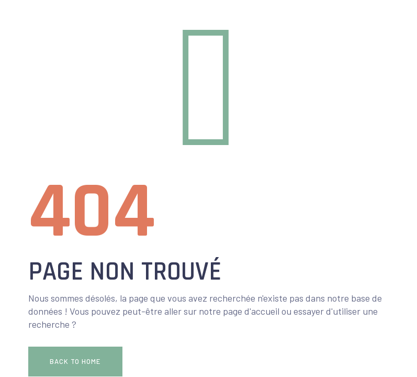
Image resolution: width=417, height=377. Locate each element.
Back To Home (75, 361)
